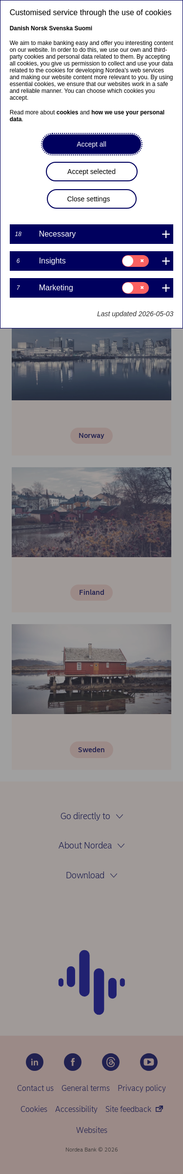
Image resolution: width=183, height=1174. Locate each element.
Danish (19, 28)
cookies (68, 112)
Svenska (61, 28)
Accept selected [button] (91, 171)
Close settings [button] (88, 199)
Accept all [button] (91, 144)
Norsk (39, 28)
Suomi (83, 28)
